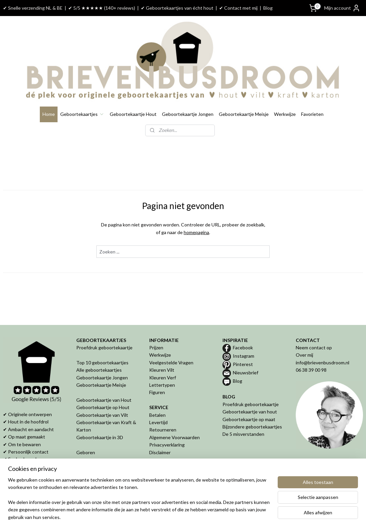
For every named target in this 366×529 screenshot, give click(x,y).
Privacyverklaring (167, 445)
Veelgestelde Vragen (171, 362)
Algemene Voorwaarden (174, 437)
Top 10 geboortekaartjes (102, 362)
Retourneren (162, 429)
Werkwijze (285, 114)
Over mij (304, 355)
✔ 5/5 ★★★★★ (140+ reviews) (101, 8)
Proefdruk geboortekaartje (104, 347)
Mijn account (342, 8)
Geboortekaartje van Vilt (102, 415)
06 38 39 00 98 (311, 370)
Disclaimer (160, 452)
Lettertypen (162, 385)
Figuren (157, 392)
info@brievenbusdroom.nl (322, 362)
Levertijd (158, 422)
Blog (268, 8)
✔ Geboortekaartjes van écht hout (177, 8)
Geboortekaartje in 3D (99, 437)
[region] (139, 502)
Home (48, 114)
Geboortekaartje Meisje (244, 114)
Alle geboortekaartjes (99, 370)
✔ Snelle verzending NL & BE (33, 8)
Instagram (243, 356)
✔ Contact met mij (238, 8)
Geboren (85, 452)
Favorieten (312, 114)
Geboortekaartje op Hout (102, 407)
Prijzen (156, 347)
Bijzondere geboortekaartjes (252, 426)
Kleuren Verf (162, 377)
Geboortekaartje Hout (133, 114)
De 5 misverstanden (243, 434)
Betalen (157, 415)
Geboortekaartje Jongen (187, 114)
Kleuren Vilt (161, 370)
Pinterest (243, 364)
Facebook (243, 347)
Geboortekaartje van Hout (103, 400)
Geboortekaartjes (82, 114)
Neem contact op (314, 347)
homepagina (196, 232)
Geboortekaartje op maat (248, 419)
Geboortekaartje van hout (249, 411)
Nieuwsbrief (245, 372)
